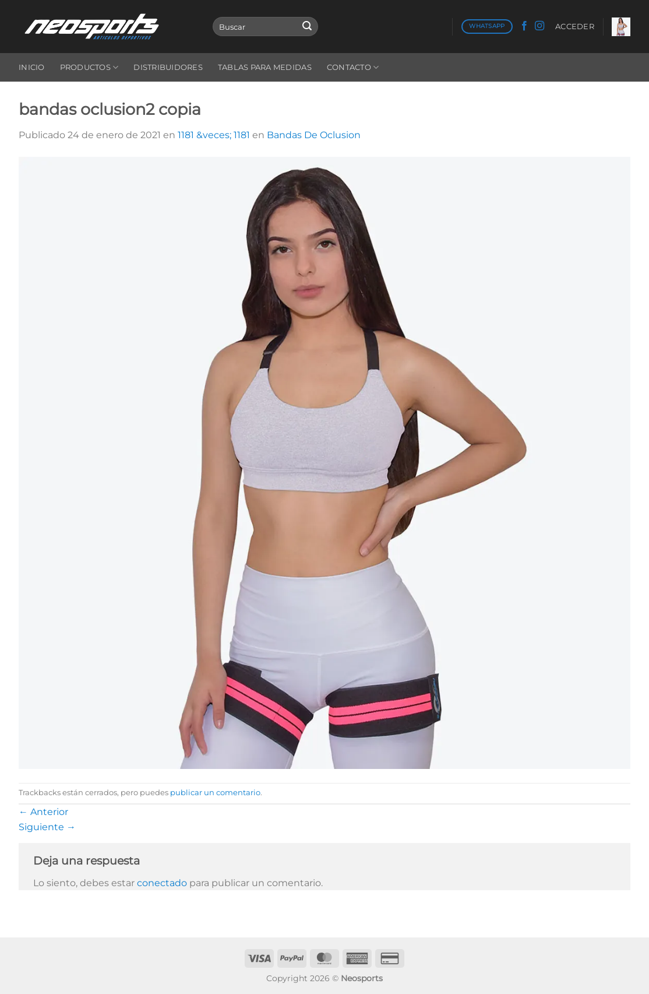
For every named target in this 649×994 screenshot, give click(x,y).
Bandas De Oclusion (314, 135)
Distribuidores (168, 67)
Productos (89, 67)
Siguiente (47, 827)
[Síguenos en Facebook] (524, 26)
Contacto (353, 67)
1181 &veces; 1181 (214, 135)
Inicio (32, 67)
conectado (162, 882)
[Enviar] (307, 27)
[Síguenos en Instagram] (539, 26)
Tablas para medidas (265, 67)
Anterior (43, 811)
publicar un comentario (215, 792)
